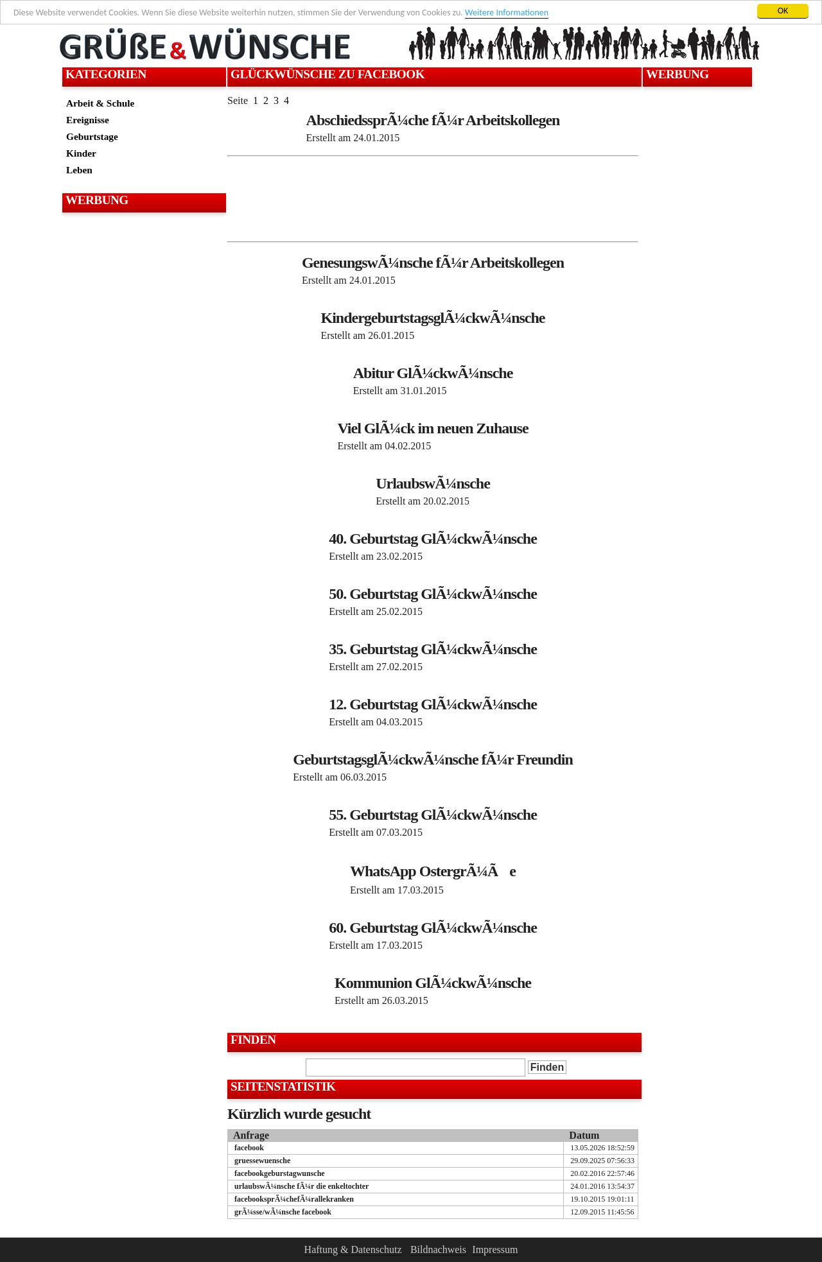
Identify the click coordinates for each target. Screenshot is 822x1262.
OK (783, 10)
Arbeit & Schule (100, 103)
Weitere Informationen (506, 12)
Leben (79, 169)
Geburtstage (92, 136)
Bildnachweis (438, 1249)
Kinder (81, 153)
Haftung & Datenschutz (353, 1249)
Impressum (495, 1249)
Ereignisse (87, 119)
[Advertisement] (142, 248)
